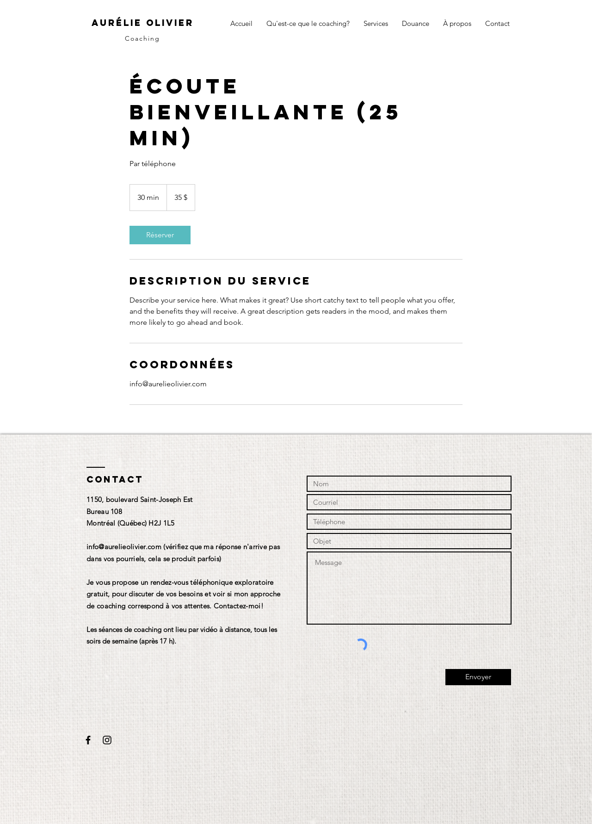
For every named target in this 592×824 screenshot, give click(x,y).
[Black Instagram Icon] (107, 740)
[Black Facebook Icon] (88, 740)
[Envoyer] (478, 677)
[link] (160, 235)
